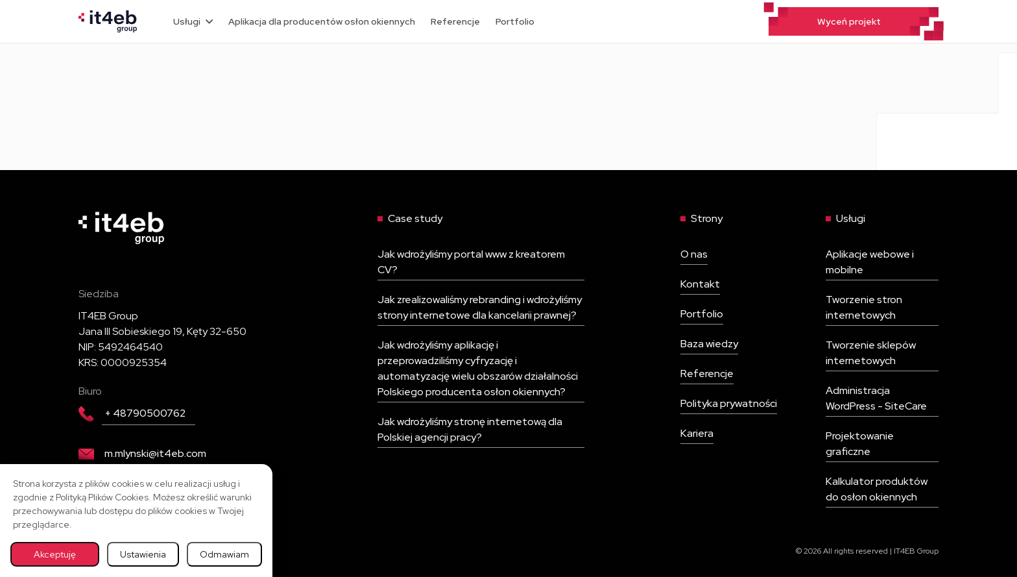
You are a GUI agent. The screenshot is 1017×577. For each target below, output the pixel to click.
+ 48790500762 (131, 413)
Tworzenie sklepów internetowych (871, 352)
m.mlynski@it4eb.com (142, 453)
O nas (694, 254)
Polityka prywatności (728, 403)
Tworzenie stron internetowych (864, 307)
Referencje (455, 21)
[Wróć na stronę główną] (107, 20)
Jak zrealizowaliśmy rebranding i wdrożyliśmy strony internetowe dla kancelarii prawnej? (479, 307)
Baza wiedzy (709, 343)
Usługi (193, 21)
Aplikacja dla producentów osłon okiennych (321, 21)
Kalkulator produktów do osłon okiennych (876, 489)
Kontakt (700, 284)
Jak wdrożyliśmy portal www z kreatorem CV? (471, 261)
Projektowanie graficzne (860, 443)
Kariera (696, 433)
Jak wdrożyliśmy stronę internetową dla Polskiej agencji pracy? (469, 429)
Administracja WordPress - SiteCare (876, 398)
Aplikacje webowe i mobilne (870, 261)
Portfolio (515, 21)
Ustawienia (143, 554)
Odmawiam (224, 554)
